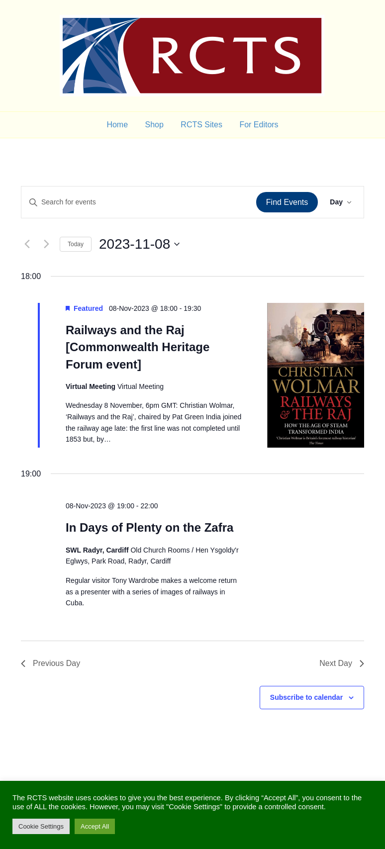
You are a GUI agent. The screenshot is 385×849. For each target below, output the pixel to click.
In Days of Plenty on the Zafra (149, 527)
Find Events (287, 202)
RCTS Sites (201, 124)
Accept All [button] (95, 826)
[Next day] (46, 244)
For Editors (258, 124)
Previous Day (50, 663)
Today (76, 244)
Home (117, 124)
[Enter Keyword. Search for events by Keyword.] (138, 202)
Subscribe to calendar (306, 697)
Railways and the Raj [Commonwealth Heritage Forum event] (137, 347)
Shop (154, 124)
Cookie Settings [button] (41, 826)
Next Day (341, 663)
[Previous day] (27, 244)
